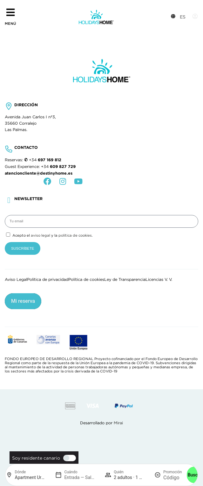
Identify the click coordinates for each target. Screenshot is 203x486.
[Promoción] (172, 478)
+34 (45, 160)
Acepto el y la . (52, 235)
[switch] (68, 458)
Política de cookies (86, 279)
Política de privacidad (47, 279)
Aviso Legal (16, 279)
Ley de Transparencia (124, 279)
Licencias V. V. (158, 279)
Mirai (118, 423)
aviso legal (40, 235)
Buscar (195, 474)
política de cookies (75, 235)
